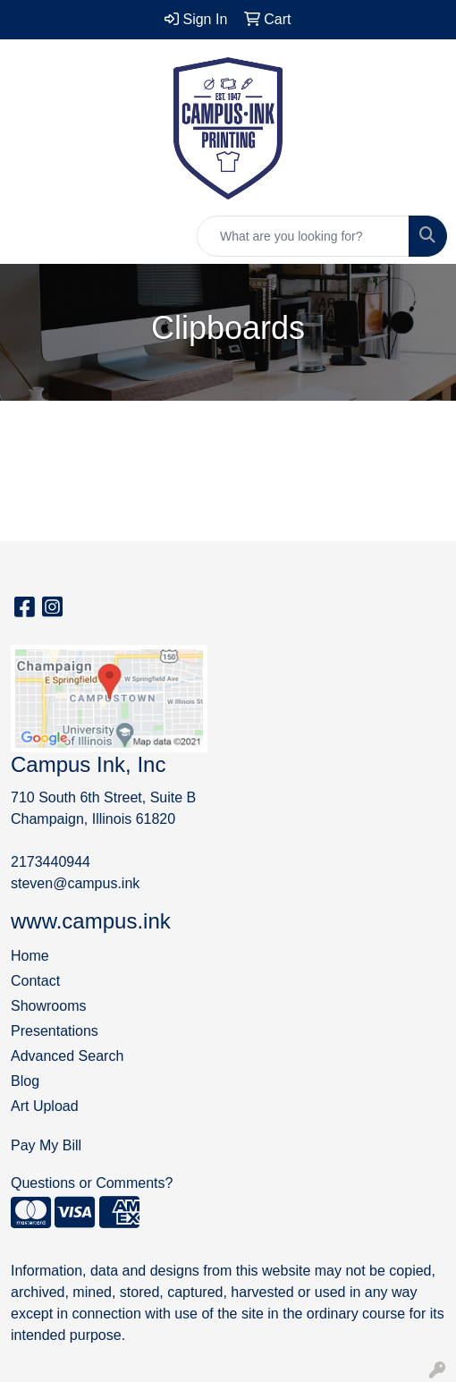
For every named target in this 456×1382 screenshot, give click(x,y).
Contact (35, 980)
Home (30, 955)
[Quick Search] (303, 236)
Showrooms (48, 1005)
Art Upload (45, 1106)
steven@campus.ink (75, 883)
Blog (25, 1081)
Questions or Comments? (92, 1183)
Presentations (54, 1031)
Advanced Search (67, 1056)
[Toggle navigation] (27, 236)
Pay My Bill (46, 1145)
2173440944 (50, 861)
